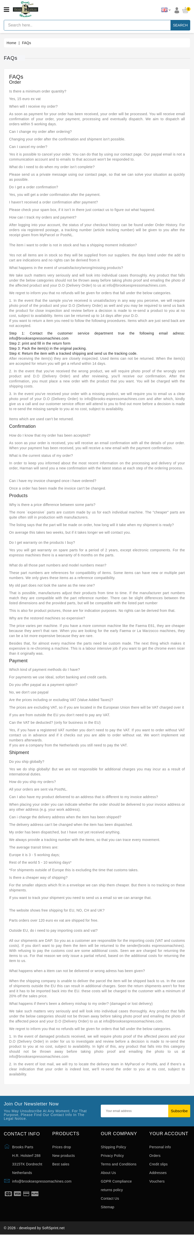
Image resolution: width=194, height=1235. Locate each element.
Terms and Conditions (118, 1164)
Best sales (60, 1164)
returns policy (112, 1190)
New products (63, 1156)
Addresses (158, 1173)
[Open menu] (6, 10)
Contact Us (110, 1198)
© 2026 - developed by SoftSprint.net (34, 1228)
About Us (108, 1173)
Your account (168, 1133)
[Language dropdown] (166, 10)
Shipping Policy (113, 1147)
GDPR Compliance (116, 1181)
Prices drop (61, 1147)
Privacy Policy (112, 1156)
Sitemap (107, 1207)
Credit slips (158, 1164)
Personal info (160, 1147)
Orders (155, 1156)
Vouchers (157, 1181)
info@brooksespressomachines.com (41, 1181)
